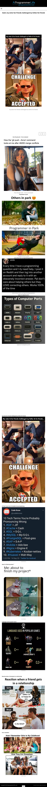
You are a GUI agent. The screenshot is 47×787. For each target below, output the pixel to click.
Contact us (38, 785)
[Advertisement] (23, 24)
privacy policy (43, 785)
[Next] (44, 133)
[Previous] (40, 133)
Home (34, 785)
